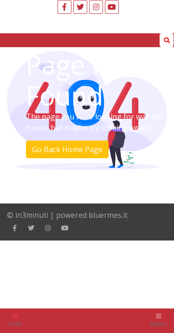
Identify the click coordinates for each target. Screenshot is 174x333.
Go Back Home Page (67, 149)
